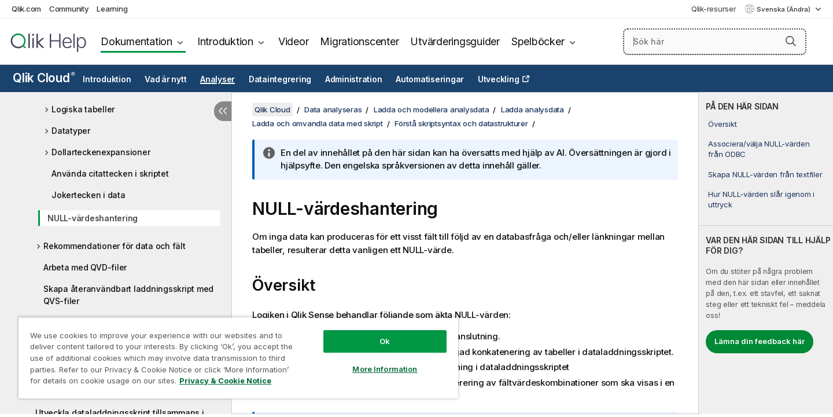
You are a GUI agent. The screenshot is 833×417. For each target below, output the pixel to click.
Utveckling (498, 79)
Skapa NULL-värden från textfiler (765, 174)
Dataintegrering (280, 79)
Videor (293, 41)
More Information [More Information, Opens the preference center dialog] (384, 369)
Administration (353, 79)
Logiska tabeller (83, 109)
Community (69, 8)
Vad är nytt (165, 79)
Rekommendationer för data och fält (114, 246)
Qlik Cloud (44, 78)
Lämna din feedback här (759, 341)
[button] (790, 41)
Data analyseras (333, 109)
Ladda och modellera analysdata (431, 109)
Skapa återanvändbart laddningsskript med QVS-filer (128, 295)
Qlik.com (26, 8)
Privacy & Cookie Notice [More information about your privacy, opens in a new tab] (225, 380)
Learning (112, 8)
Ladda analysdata (532, 109)
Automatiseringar (430, 79)
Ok (384, 341)
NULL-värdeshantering (92, 218)
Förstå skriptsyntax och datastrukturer (461, 123)
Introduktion (225, 41)
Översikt (722, 124)
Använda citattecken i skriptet (110, 173)
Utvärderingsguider (455, 41)
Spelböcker (538, 41)
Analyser (217, 79)
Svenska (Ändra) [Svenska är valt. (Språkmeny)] (784, 9)
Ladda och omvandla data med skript (317, 123)
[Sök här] (714, 42)
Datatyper (70, 131)
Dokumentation (136, 41)
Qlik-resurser (713, 8)
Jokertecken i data (88, 195)
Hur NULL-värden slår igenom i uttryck (761, 199)
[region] (238, 357)
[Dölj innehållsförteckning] (222, 111)
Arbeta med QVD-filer (85, 267)
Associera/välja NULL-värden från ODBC (758, 149)
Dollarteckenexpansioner (100, 152)
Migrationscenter (359, 41)
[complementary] (766, 253)
